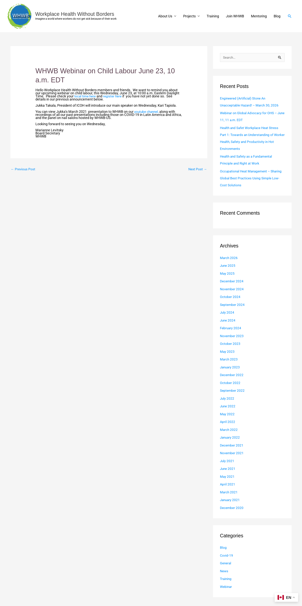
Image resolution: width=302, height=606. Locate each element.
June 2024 (228, 320)
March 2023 (229, 359)
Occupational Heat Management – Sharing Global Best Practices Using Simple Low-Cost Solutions (247, 178)
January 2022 (230, 438)
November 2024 (232, 289)
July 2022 (227, 399)
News (224, 571)
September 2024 (233, 305)
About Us (165, 16)
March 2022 (229, 430)
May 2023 (227, 352)
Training (213, 16)
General (226, 563)
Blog (277, 16)
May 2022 (227, 414)
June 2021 (228, 469)
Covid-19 (226, 556)
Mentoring (259, 16)
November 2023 (232, 336)
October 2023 (230, 344)
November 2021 (232, 453)
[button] (289, 16)
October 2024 (230, 297)
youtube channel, (147, 112)
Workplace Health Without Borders (76, 14)
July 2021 (227, 461)
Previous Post (23, 169)
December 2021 (232, 445)
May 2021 (227, 477)
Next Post (197, 169)
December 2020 (232, 508)
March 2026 (229, 258)
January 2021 (230, 500)
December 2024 (232, 281)
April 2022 (227, 422)
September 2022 (233, 391)
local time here (85, 96)
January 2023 (230, 367)
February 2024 (231, 328)
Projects (189, 16)
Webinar (226, 587)
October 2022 (230, 383)
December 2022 (232, 375)
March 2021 (229, 492)
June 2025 (228, 266)
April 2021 (227, 484)
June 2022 (228, 406)
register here (114, 96)
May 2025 (227, 274)
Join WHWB (235, 16)
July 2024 (227, 313)
